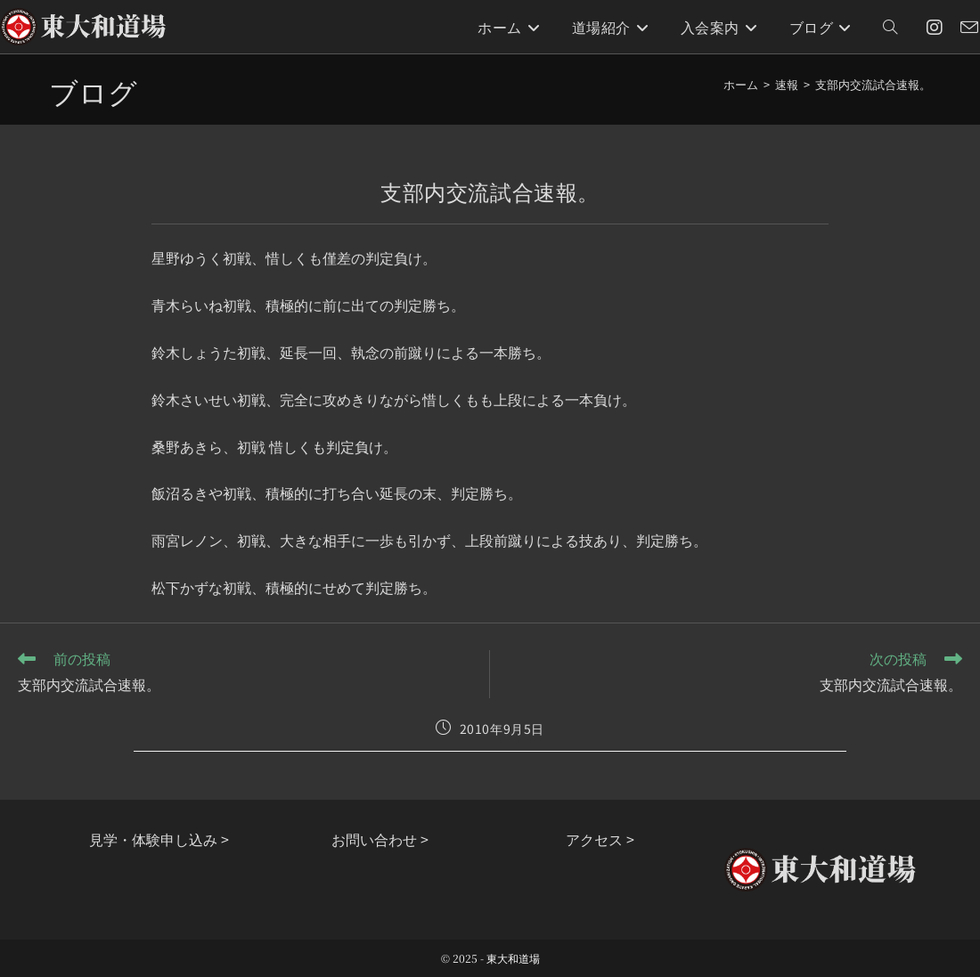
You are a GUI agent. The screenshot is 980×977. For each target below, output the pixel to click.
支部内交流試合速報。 (873, 84)
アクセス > (600, 839)
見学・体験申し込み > (159, 839)
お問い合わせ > (380, 839)
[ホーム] (740, 84)
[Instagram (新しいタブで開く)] (934, 27)
